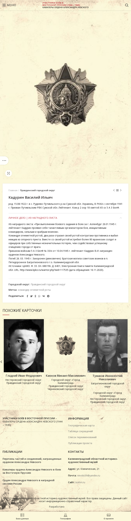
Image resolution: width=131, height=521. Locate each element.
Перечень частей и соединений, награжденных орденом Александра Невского (32, 460)
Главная (13, 190)
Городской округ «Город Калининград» (65, 381)
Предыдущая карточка (114, 190)
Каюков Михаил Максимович (65, 376)
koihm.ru (80, 482)
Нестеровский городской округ (23, 379)
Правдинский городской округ (37, 190)
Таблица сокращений (80, 431)
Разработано (57, 506)
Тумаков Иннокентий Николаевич (107, 377)
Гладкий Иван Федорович (24, 376)
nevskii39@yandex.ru (88, 475)
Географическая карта (81, 425)
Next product (121, 190)
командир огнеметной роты (34, 289)
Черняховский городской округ (66, 389)
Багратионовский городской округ (107, 385)
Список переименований (82, 437)
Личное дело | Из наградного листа (33, 217)
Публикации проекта (80, 443)
